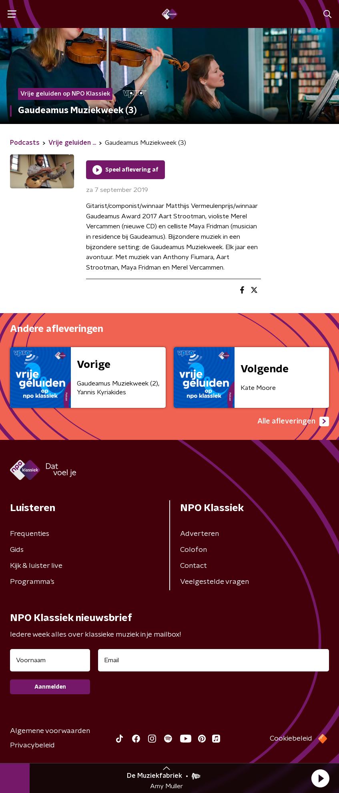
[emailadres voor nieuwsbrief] (213, 660)
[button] (320, 778)
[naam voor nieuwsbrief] (50, 660)
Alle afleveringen (293, 421)
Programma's (32, 581)
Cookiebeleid (291, 738)
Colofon (193, 549)
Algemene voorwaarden (50, 731)
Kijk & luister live (36, 565)
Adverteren (199, 533)
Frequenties (29, 533)
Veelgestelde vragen (214, 581)
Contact (193, 565)
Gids (17, 549)
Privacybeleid (32, 745)
